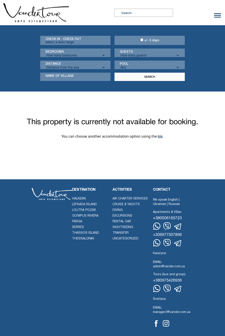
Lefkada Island (84, 204)
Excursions (122, 215)
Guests (126, 51)
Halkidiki (79, 198)
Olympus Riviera (85, 215)
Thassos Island (85, 233)
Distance (53, 64)
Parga (77, 221)
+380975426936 (167, 280)
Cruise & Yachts (126, 204)
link (160, 136)
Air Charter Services (130, 198)
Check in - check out (63, 39)
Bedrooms (54, 51)
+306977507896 (167, 235)
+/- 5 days (149, 40)
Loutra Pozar (84, 210)
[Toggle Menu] (217, 15)
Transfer (120, 233)
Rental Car (121, 221)
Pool (124, 64)
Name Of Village (59, 76)
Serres (78, 227)
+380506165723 (167, 218)
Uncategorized (125, 238)
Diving (117, 210)
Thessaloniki (83, 238)
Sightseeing (122, 227)
